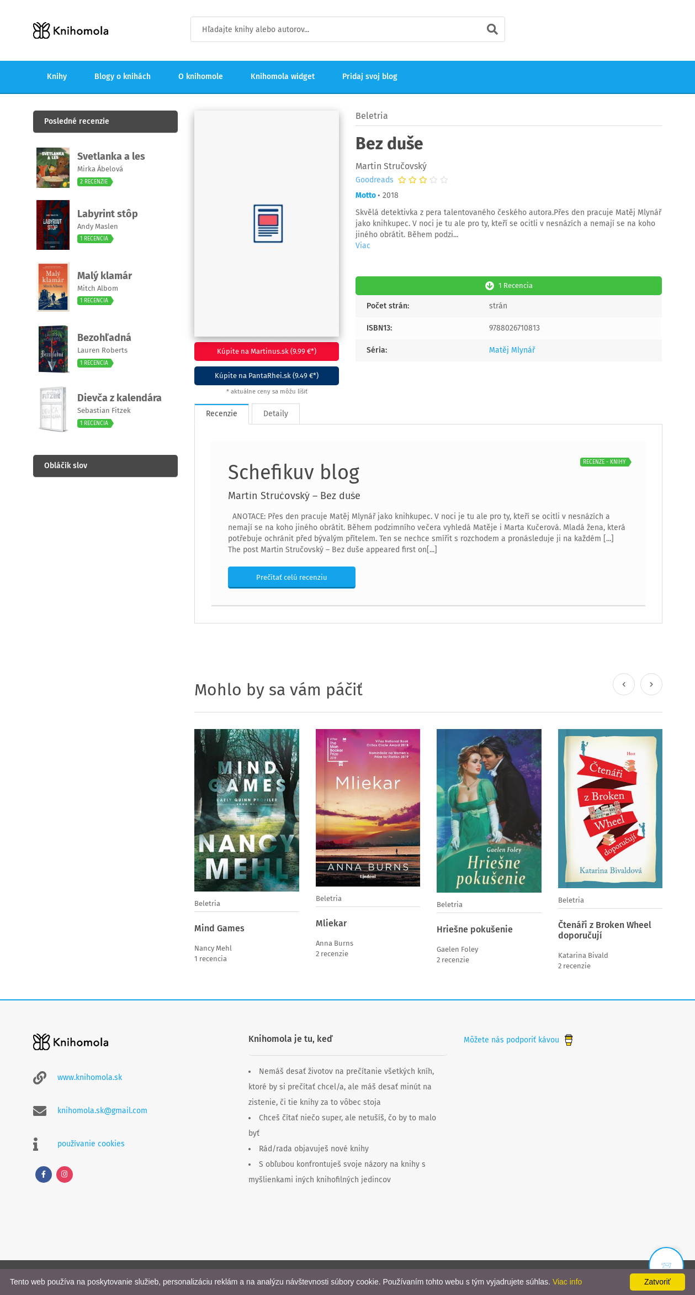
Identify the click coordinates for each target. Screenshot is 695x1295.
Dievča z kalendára (119, 398)
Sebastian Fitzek (104, 410)
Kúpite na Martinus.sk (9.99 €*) (266, 351)
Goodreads (375, 180)
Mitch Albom (97, 288)
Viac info (567, 1281)
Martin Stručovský (391, 166)
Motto (366, 195)
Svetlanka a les (111, 156)
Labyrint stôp (107, 214)
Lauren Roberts (102, 350)
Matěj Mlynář (512, 350)
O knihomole (200, 76)
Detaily (275, 413)
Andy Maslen (97, 226)
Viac (363, 245)
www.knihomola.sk (89, 1077)
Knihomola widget (283, 76)
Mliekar (331, 923)
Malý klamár (104, 276)
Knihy (57, 76)
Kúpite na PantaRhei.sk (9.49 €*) (267, 375)
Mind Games (219, 928)
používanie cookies (91, 1144)
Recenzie (221, 413)
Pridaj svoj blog (369, 76)
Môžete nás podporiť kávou (519, 1040)
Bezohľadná (104, 338)
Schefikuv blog (293, 472)
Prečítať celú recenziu (291, 577)
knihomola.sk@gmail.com (102, 1110)
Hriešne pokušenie (475, 929)
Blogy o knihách (122, 76)
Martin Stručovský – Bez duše (294, 496)
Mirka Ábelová (100, 169)
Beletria (372, 116)
